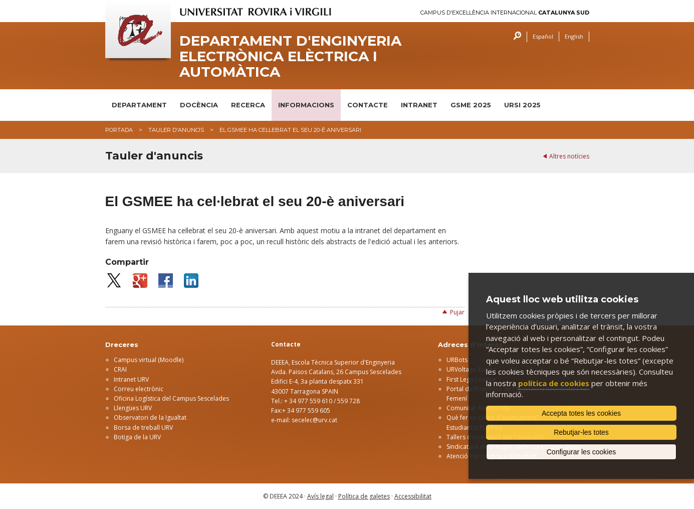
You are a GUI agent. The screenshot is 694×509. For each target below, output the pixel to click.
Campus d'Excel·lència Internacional (504, 13)
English (574, 36)
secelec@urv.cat (314, 420)
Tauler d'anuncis (176, 129)
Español (543, 36)
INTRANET (419, 105)
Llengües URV (133, 408)
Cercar (515, 37)
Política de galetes (364, 496)
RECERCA (248, 105)
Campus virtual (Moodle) (148, 360)
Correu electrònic (138, 389)
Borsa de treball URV (143, 427)
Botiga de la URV (137, 437)
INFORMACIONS (306, 105)
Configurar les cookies (581, 452)
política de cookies (553, 383)
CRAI (120, 369)
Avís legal (320, 496)
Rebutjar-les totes (581, 432)
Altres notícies (569, 156)
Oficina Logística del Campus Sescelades (171, 398)
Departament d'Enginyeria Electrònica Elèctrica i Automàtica (290, 56)
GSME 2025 (470, 105)
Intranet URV (131, 379)
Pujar (457, 312)
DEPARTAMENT (139, 105)
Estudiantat (462, 427)
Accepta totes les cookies (581, 413)
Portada (119, 129)
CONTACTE (367, 105)
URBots (457, 360)
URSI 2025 (522, 105)
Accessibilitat (412, 496)
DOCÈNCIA (199, 105)
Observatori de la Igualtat (150, 417)
